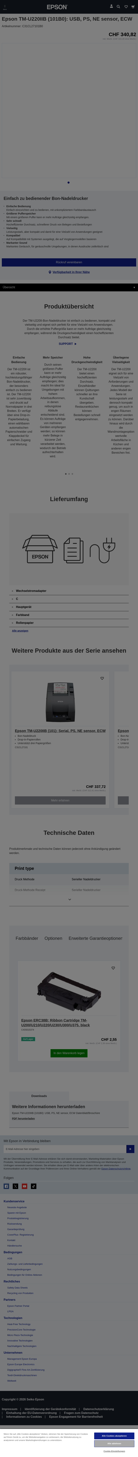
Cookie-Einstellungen (114, 1451)
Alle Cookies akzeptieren (114, 1436)
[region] (69, 1443)
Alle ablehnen (114, 1443)
